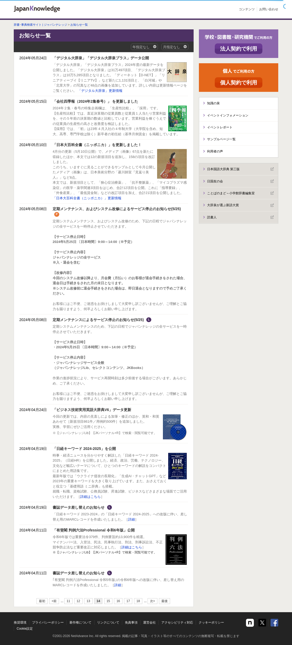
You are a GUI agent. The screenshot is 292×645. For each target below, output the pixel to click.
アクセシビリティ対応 (177, 622)
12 (78, 601)
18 (138, 601)
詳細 (131, 519)
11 (68, 601)
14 (98, 601)
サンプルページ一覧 (221, 139)
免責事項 (131, 622)
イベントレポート (219, 127)
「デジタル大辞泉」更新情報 (100, 91)
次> (152, 601)
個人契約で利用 (238, 82)
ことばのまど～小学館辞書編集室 (240, 193)
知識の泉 (213, 103)
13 (88, 601)
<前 (54, 601)
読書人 (240, 217)
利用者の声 (215, 151)
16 (118, 601)
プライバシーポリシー (48, 622)
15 (108, 601)
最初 (42, 601)
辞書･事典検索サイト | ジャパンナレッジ (40, 24)
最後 (164, 601)
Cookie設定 (25, 628)
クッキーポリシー (211, 622)
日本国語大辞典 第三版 (240, 169)
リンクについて (108, 622)
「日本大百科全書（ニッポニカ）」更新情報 (87, 198)
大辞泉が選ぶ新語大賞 (240, 205)
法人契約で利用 (238, 49)
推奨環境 (20, 622)
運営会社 (149, 622)
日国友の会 (240, 181)
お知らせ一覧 (79, 24)
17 (128, 601)
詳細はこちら (90, 497)
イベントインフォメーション (227, 115)
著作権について (80, 622)
